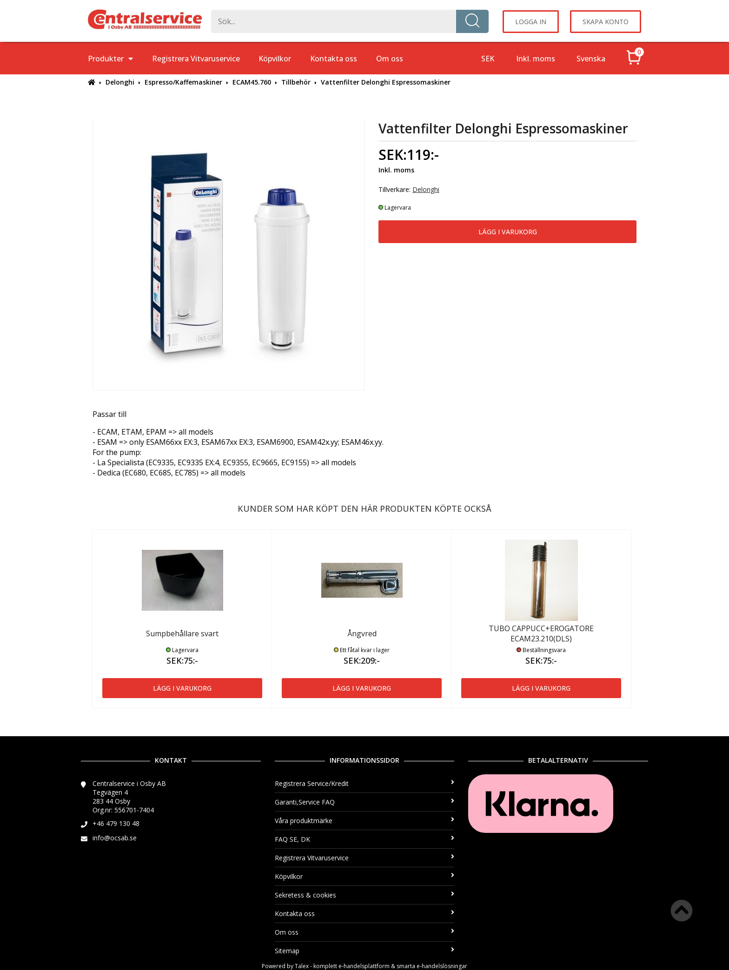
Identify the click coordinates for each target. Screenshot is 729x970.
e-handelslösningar (442, 966)
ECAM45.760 (251, 82)
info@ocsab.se (115, 837)
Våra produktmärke (365, 820)
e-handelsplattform (364, 966)
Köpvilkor (274, 58)
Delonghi (120, 82)
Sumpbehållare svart (182, 633)
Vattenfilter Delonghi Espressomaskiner (386, 82)
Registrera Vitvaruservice (196, 58)
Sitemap (365, 950)
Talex (302, 966)
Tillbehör (296, 82)
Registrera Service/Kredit (365, 783)
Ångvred (362, 633)
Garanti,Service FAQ (365, 802)
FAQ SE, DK (365, 839)
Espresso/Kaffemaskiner (183, 82)
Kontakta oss (333, 58)
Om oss (389, 58)
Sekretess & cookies (365, 895)
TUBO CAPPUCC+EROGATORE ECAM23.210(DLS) (541, 633)
